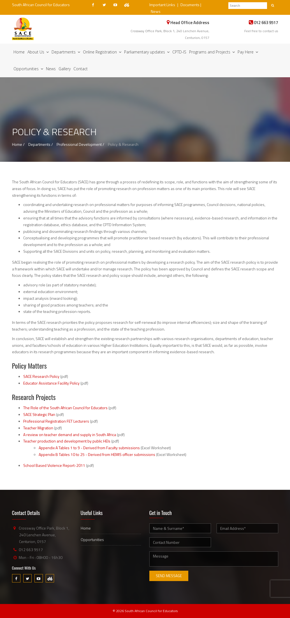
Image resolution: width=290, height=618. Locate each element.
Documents (189, 5)
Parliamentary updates (147, 52)
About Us (38, 52)
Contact (80, 68)
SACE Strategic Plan (39, 414)
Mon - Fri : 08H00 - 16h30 (40, 557)
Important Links (162, 5)
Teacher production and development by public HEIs (66, 441)
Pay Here (248, 52)
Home (19, 52)
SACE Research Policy (41, 376)
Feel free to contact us (261, 31)
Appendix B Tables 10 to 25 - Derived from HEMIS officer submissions (97, 454)
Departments (66, 52)
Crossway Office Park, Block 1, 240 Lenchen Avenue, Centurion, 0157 (44, 534)
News (156, 11)
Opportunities (28, 68)
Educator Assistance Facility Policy (51, 383)
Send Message (169, 576)
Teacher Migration (38, 428)
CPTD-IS (179, 52)
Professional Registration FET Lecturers (56, 421)
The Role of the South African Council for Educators (65, 408)
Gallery (65, 68)
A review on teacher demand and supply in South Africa (69, 434)
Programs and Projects (212, 52)
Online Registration (102, 52)
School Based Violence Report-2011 (54, 465)
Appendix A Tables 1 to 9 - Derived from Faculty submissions (89, 448)
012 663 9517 (31, 550)
